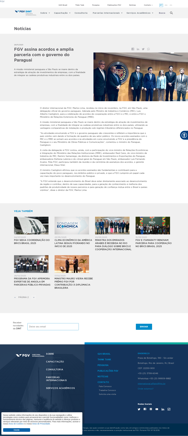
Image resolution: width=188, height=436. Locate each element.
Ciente (17, 430)
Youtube (156, 409)
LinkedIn (163, 409)
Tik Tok (169, 409)
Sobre (50, 354)
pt (161, 5)
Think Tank (79, 5)
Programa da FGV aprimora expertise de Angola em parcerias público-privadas (32, 282)
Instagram (151, 409)
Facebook (133, 49)
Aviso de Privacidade (41, 424)
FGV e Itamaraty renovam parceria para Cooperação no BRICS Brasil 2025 (154, 243)
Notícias (132, 5)
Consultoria (54, 370)
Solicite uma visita (107, 394)
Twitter (143, 49)
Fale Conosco (105, 386)
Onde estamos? (145, 389)
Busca (162, 13)
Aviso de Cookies (16, 424)
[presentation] (101, 326)
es (171, 5)
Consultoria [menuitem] (81, 13)
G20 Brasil (63, 5)
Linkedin (138, 49)
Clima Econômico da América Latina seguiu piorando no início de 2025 (73, 243)
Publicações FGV (114, 5)
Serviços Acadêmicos (60, 388)
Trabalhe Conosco (107, 390)
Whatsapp (148, 49)
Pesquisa (95, 5)
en (166, 5)
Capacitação (55, 362)
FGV (2, 1)
